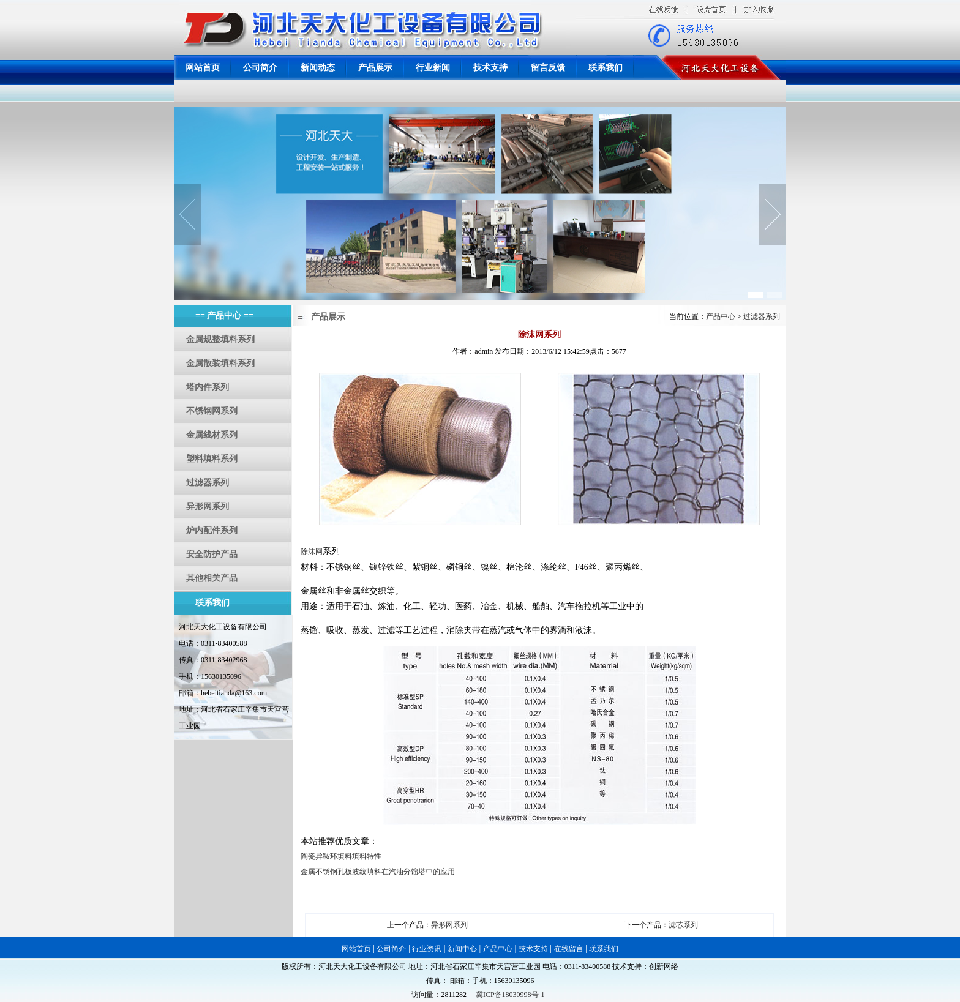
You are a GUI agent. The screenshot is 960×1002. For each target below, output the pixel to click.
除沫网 (312, 551)
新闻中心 (462, 948)
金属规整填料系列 (220, 339)
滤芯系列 (683, 925)
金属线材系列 (212, 434)
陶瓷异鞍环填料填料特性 (341, 856)
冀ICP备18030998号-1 (510, 994)
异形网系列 (207, 506)
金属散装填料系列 (220, 363)
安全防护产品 (212, 554)
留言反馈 (548, 67)
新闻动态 (318, 67)
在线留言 (568, 948)
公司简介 (260, 67)
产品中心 (721, 316)
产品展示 (375, 67)
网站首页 (203, 67)
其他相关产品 (212, 578)
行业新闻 (433, 67)
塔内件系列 (207, 387)
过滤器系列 (207, 482)
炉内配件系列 (212, 530)
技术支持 (490, 67)
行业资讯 (426, 948)
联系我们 (605, 67)
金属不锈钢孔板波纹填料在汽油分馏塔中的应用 (378, 871)
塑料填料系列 (212, 458)
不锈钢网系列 (212, 411)
